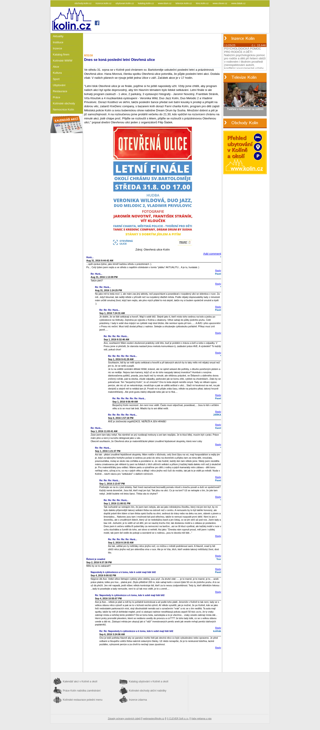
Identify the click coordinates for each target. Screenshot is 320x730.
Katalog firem (61, 54)
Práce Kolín (81, 690)
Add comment (212, 253)
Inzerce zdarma (138, 699)
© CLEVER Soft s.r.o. (178, 718)
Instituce (58, 42)
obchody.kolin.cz (83, 3)
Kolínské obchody (64, 103)
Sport (56, 79)
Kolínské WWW (62, 60)
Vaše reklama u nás (201, 718)
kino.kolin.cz (202, 3)
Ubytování (59, 85)
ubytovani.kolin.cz (125, 3)
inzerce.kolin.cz (104, 3)
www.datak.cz (238, 3)
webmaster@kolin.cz (153, 718)
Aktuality (58, 36)
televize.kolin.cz (184, 3)
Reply (218, 270)
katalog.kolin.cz (146, 3)
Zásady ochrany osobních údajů (124, 718)
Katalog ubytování (148, 681)
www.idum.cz (165, 3)
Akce (56, 66)
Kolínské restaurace (82, 699)
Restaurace (60, 91)
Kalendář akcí (80, 681)
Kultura (57, 72)
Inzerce (57, 48)
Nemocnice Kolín (63, 109)
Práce (56, 97)
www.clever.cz (220, 3)
